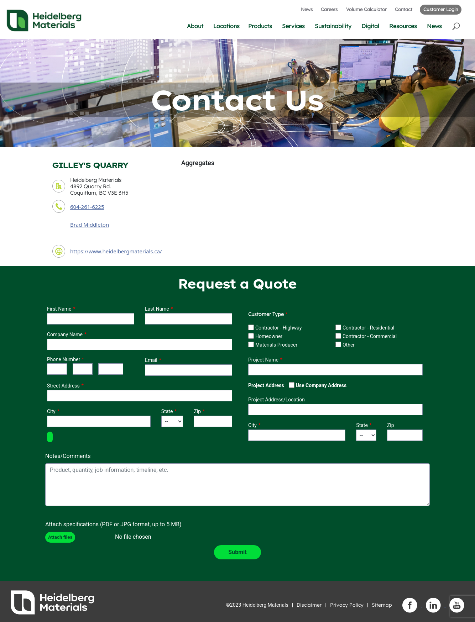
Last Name (157, 309)
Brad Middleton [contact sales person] (89, 224)
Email (151, 360)
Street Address (63, 386)
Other (349, 345)
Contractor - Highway (278, 328)
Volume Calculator (366, 9)
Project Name (263, 360)
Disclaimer (309, 605)
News (307, 9)
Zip (197, 411)
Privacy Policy (347, 605)
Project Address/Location (276, 399)
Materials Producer (276, 345)
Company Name (65, 334)
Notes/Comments (68, 456)
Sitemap (382, 605)
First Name (59, 309)
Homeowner (268, 336)
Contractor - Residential (369, 328)
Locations (226, 26)
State (167, 411)
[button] (456, 25)
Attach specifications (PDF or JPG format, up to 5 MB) (113, 524)
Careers (329, 9)
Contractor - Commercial (370, 336)
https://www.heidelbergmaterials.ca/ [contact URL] (116, 251)
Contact (403, 9)
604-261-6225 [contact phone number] (87, 206)
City (51, 411)
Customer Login (440, 9)
